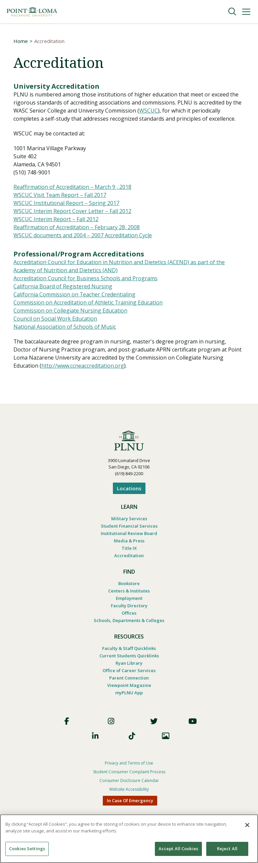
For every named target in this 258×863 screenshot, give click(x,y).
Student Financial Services (129, 526)
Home (20, 41)
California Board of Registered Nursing (62, 287)
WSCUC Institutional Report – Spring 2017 (66, 203)
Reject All (227, 849)
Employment (129, 598)
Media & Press (129, 541)
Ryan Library (129, 663)
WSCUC (148, 111)
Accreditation (129, 556)
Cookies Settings (27, 849)
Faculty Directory (129, 606)
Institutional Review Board (129, 534)
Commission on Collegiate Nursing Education (70, 311)
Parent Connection (129, 678)
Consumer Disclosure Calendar (129, 781)
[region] (129, 838)
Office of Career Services (129, 671)
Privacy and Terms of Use (129, 763)
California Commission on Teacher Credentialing (74, 295)
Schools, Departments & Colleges (129, 621)
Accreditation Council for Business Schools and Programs (85, 279)
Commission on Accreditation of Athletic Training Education (88, 303)
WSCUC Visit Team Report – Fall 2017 (59, 195)
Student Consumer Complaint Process (129, 772)
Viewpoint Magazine (129, 686)
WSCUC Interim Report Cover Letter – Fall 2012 (72, 211)
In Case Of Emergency (130, 801)
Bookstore (129, 584)
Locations (129, 488)
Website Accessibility (129, 789)
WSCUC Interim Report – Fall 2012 (55, 219)
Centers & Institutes (129, 591)
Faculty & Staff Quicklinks (129, 649)
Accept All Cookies (178, 849)
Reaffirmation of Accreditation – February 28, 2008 (76, 228)
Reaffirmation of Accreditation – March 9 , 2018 (72, 187)
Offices (129, 613)
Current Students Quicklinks (129, 656)
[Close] (247, 825)
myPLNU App (129, 693)
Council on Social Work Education (55, 319)
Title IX (129, 548)
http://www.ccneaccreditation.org (82, 366)
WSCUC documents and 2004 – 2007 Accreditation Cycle (82, 236)
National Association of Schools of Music (64, 327)
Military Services (129, 519)
